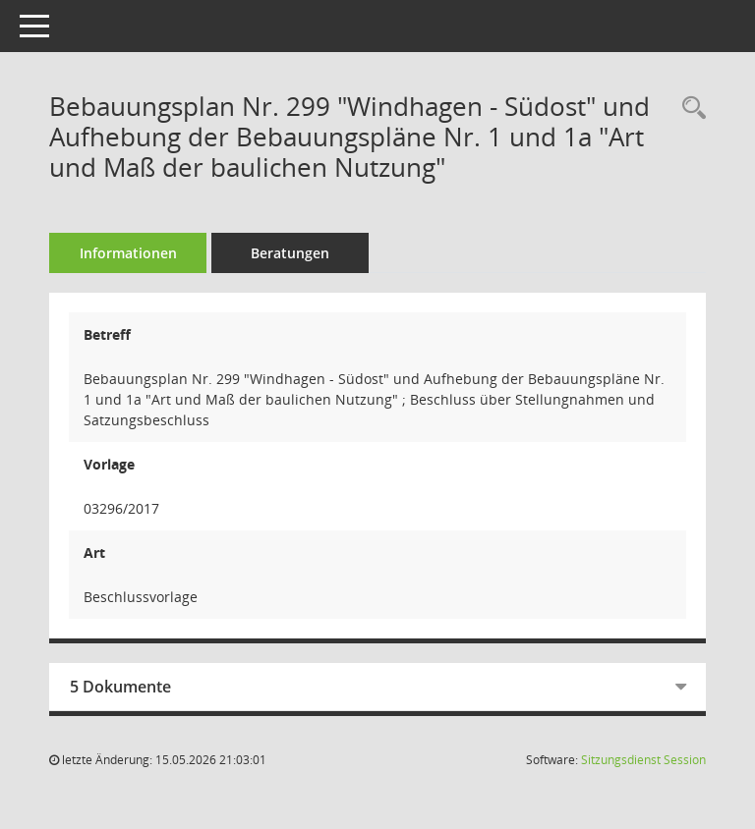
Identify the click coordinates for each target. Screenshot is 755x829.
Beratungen (290, 253)
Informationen (128, 253)
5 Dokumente (120, 686)
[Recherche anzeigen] (689, 108)
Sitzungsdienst (643, 759)
